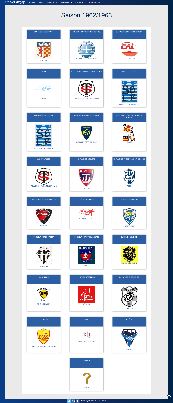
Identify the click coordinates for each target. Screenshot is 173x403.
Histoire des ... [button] (66, 2)
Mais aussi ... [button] (80, 2)
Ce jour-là (31, 2)
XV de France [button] (94, 2)
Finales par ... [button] (52, 2)
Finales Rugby (15, 2)
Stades (40, 2)
